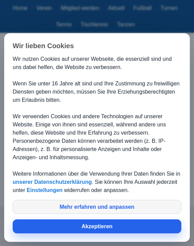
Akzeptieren (97, 226)
